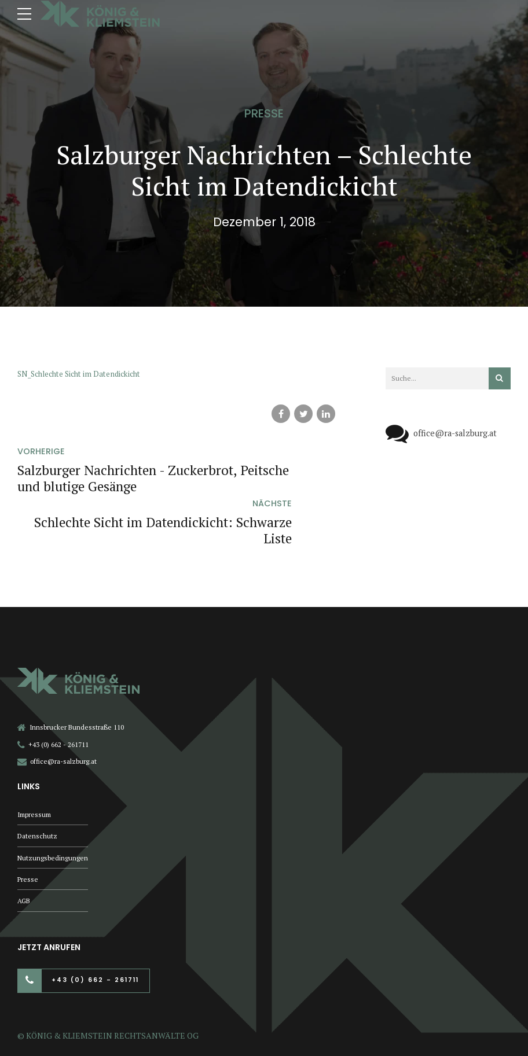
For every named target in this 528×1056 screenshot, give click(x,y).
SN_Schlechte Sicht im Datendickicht (84, 373)
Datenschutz (37, 786)
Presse (264, 113)
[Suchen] (500, 378)
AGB (24, 853)
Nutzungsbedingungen (53, 808)
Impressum (35, 763)
